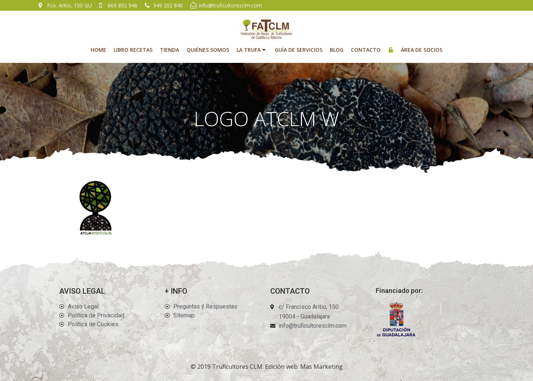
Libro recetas (133, 49)
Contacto (366, 49)
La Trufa (252, 49)
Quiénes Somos (208, 49)
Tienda (169, 49)
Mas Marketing (321, 367)
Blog (336, 49)
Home (98, 49)
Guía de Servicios (298, 49)
